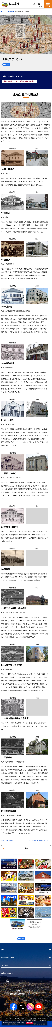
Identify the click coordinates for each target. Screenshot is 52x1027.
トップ (3, 11)
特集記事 (11, 11)
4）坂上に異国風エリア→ (39, 840)
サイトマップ (32, 994)
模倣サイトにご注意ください (26, 991)
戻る (15, 848)
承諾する (29, 1023)
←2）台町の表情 (7, 840)
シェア (6, 64)
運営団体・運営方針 (17, 994)
